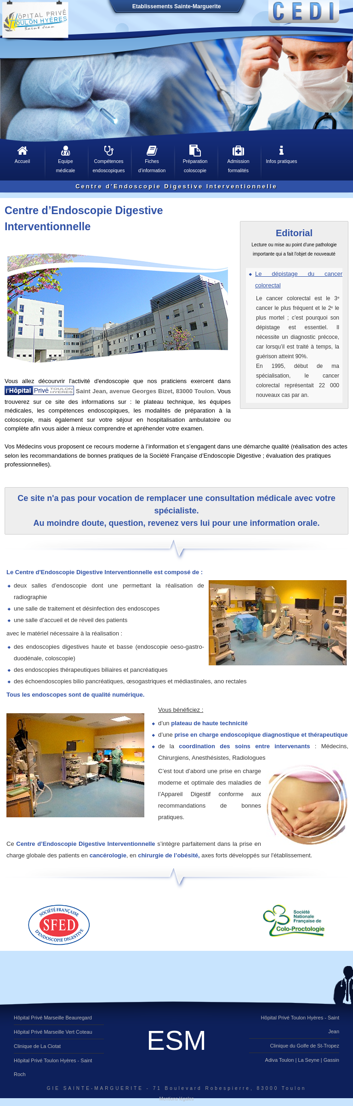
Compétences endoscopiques (108, 159)
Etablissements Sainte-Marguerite (176, 6)
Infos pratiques (281, 154)
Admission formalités (238, 159)
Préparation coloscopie (195, 159)
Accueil (22, 154)
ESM (176, 1040)
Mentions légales (176, 1098)
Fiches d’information (152, 159)
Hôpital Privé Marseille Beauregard (53, 1017)
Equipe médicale (65, 159)
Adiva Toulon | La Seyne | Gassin (302, 1060)
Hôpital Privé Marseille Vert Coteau (53, 1032)
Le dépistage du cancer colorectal (298, 279)
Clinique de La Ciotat (37, 1046)
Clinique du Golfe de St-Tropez (304, 1045)
